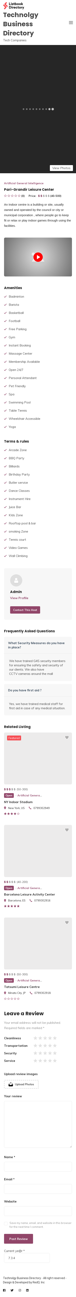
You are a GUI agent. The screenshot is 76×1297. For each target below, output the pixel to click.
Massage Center (20, 353)
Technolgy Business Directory (20, 24)
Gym (12, 337)
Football (14, 321)
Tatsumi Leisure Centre (22, 987)
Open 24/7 (16, 370)
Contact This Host (25, 610)
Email (9, 1179)
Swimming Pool (20, 402)
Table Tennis (18, 410)
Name (9, 1157)
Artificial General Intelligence (24, 183)
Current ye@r (14, 1251)
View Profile (19, 598)
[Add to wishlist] (67, 739)
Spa (11, 394)
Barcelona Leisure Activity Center (29, 894)
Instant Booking (20, 345)
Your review (13, 1096)
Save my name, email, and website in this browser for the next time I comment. (41, 1224)
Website (10, 1201)
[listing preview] (38, 758)
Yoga (12, 427)
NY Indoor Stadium (18, 802)
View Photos (61, 168)
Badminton (16, 296)
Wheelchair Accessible (24, 419)
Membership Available (24, 362)
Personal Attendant (23, 378)
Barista (14, 305)
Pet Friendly (17, 386)
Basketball (16, 313)
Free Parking (18, 329)
